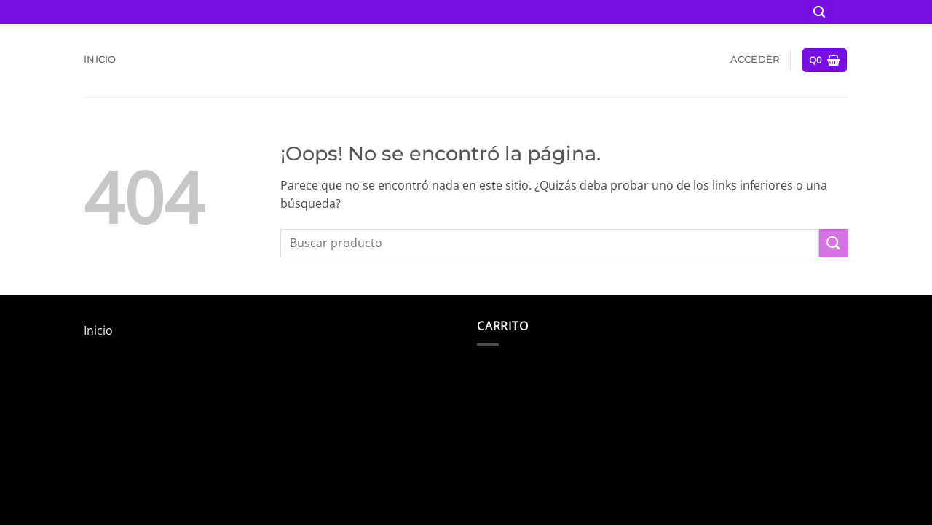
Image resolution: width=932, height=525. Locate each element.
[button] (819, 12)
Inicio (100, 59)
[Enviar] (833, 243)
